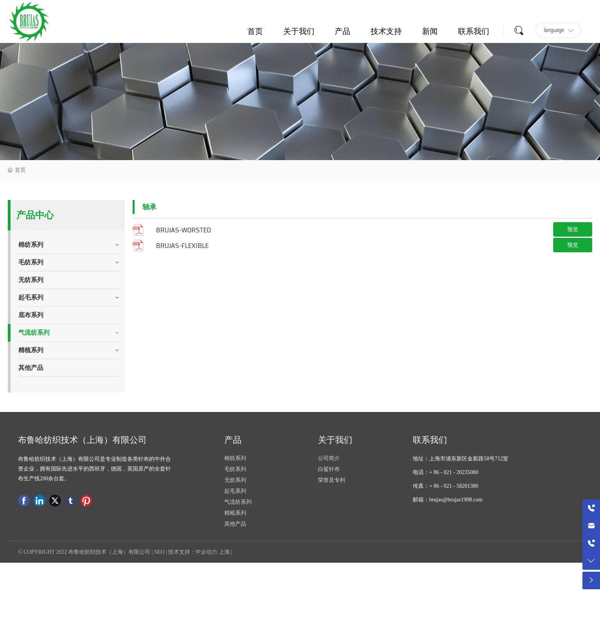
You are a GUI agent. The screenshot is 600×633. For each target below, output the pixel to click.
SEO (159, 552)
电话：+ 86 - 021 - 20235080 (445, 472)
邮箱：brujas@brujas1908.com (448, 500)
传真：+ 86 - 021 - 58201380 (445, 486)
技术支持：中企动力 (192, 552)
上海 (224, 552)
